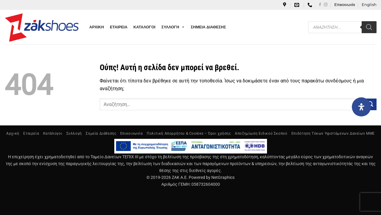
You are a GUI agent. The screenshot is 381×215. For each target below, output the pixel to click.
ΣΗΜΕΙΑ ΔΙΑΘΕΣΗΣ (208, 27)
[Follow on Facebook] (320, 5)
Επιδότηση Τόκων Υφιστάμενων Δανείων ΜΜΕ (333, 133)
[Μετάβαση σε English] (369, 4)
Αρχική (12, 133)
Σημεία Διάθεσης (101, 133)
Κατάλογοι (53, 133)
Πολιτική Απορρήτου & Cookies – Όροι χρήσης (189, 133)
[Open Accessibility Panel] (361, 106)
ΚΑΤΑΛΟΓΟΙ (144, 27)
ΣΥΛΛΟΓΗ (173, 27)
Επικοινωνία (344, 4)
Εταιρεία (31, 133)
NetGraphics (223, 177)
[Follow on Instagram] (325, 5)
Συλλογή (74, 133)
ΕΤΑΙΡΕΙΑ (118, 27)
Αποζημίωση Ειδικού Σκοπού (261, 133)
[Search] (369, 27)
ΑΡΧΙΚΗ (96, 27)
